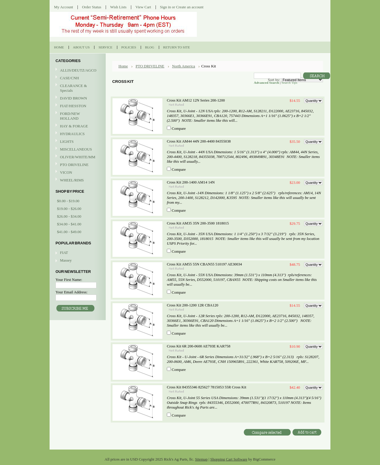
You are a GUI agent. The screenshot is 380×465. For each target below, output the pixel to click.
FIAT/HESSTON (77, 106)
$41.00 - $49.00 (69, 232)
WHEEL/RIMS (72, 180)
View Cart (143, 7)
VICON (77, 172)
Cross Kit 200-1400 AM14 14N (191, 182)
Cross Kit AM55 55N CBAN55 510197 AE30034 (204, 264)
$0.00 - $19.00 (68, 201)
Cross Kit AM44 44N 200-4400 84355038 (199, 141)
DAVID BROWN (77, 98)
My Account (63, 7)
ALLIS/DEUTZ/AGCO (77, 70)
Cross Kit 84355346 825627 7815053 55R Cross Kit (206, 387)
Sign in (165, 7)
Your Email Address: (72, 292)
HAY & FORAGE (77, 126)
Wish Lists (118, 7)
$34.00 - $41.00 (69, 224)
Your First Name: (69, 279)
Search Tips (289, 82)
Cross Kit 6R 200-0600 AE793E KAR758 (198, 346)
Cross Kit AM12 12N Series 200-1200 (196, 100)
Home (123, 66)
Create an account (189, 7)
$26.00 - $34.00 (69, 216)
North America (183, 66)
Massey (66, 260)
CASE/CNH (77, 78)
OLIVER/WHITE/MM (77, 157)
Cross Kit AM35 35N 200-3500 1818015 (198, 223)
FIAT (64, 252)
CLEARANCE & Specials (73, 88)
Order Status (91, 7)
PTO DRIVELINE (77, 164)
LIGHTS (67, 141)
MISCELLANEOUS (77, 149)
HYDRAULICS (77, 134)
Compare (179, 128)
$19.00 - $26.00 (69, 208)
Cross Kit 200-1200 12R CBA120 (192, 305)
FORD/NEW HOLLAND (77, 116)
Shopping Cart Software (228, 459)
